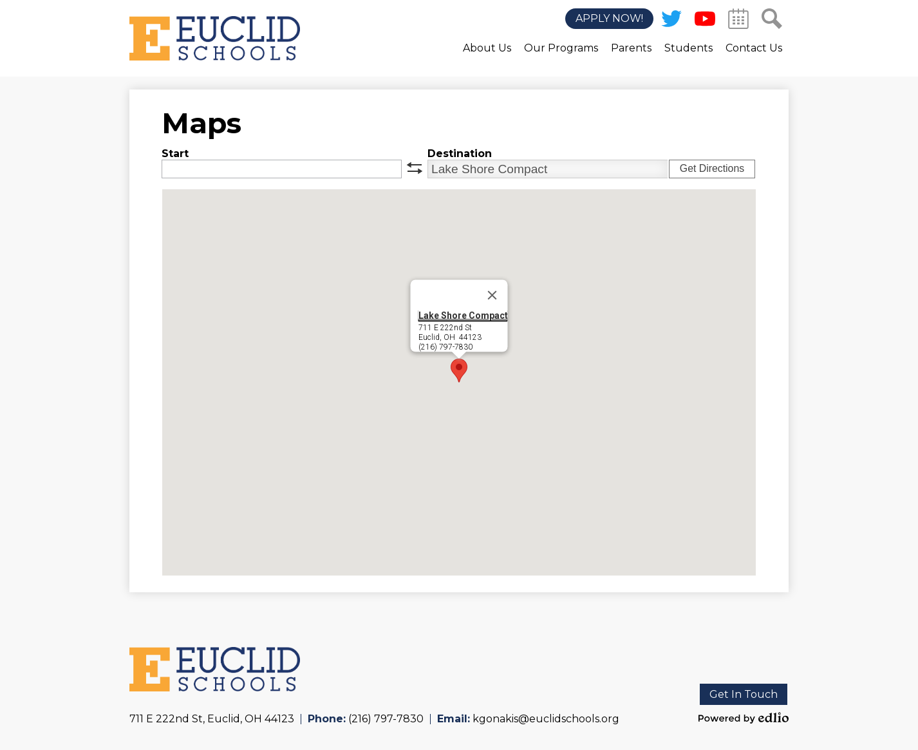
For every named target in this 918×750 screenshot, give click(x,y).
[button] (487, 57)
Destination (459, 153)
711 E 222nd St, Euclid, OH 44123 (211, 719)
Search (771, 21)
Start (175, 153)
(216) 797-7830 (386, 719)
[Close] (492, 295)
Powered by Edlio (743, 717)
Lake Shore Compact (463, 315)
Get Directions (712, 168)
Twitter (671, 21)
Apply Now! (609, 19)
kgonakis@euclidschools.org (546, 719)
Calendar (738, 21)
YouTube (704, 21)
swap (415, 168)
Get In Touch (743, 694)
